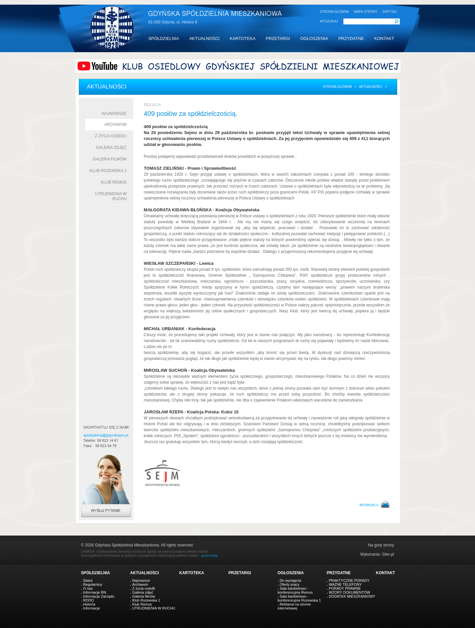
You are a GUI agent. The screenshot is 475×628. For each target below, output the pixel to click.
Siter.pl (388, 554)
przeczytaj (209, 555)
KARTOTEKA (242, 38)
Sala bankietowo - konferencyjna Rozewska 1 (299, 598)
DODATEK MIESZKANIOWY (352, 596)
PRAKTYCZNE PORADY (349, 580)
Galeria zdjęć (111, 147)
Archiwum (116, 124)
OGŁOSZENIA (314, 38)
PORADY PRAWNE (345, 588)
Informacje (91, 608)
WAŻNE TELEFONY (345, 584)
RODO (88, 600)
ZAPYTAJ (389, 12)
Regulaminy (92, 584)
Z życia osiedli (111, 136)
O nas (88, 588)
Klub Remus (114, 182)
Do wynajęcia (290, 580)
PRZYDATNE (351, 38)
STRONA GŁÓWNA (334, 12)
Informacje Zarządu (98, 596)
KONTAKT (384, 38)
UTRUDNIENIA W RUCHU (153, 608)
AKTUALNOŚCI (204, 38)
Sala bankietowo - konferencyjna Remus (295, 590)
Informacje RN (94, 592)
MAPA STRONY (366, 12)
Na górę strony (381, 545)
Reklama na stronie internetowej (294, 606)
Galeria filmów (110, 159)
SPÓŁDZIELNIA (163, 38)
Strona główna (337, 86)
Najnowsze (114, 113)
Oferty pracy (290, 584)
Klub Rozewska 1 (108, 170)
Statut (88, 580)
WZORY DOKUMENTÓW (349, 592)
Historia (89, 604)
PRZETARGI (278, 38)
